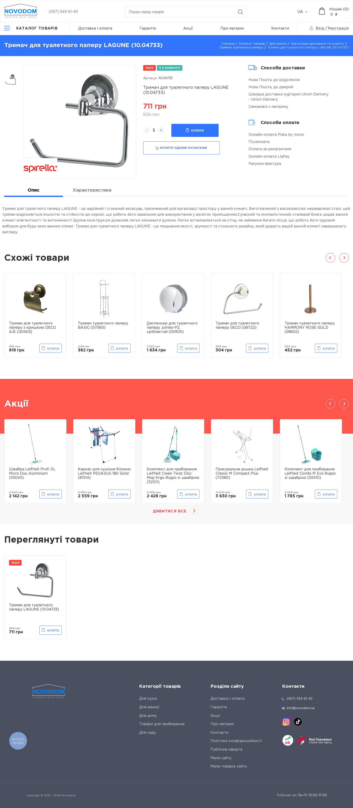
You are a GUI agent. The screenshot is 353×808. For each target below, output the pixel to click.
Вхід (320, 28)
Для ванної (278, 44)
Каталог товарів (252, 44)
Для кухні (148, 698)
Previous (330, 258)
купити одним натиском (181, 148)
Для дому (148, 715)
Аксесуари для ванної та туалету (317, 44)
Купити (195, 130)
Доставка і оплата (95, 28)
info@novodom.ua (298, 708)
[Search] (240, 11)
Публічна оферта (226, 749)
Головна (228, 44)
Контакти (280, 28)
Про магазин (232, 28)
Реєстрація (338, 28)
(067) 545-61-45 (63, 12)
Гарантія (148, 28)
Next (344, 258)
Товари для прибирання (161, 724)
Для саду (147, 732)
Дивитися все (169, 511)
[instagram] (286, 722)
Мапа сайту (220, 758)
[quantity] (154, 130)
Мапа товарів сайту (228, 766)
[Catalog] (31, 28)
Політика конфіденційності (236, 741)
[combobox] (304, 12)
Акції (188, 28)
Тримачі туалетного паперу (241, 47)
